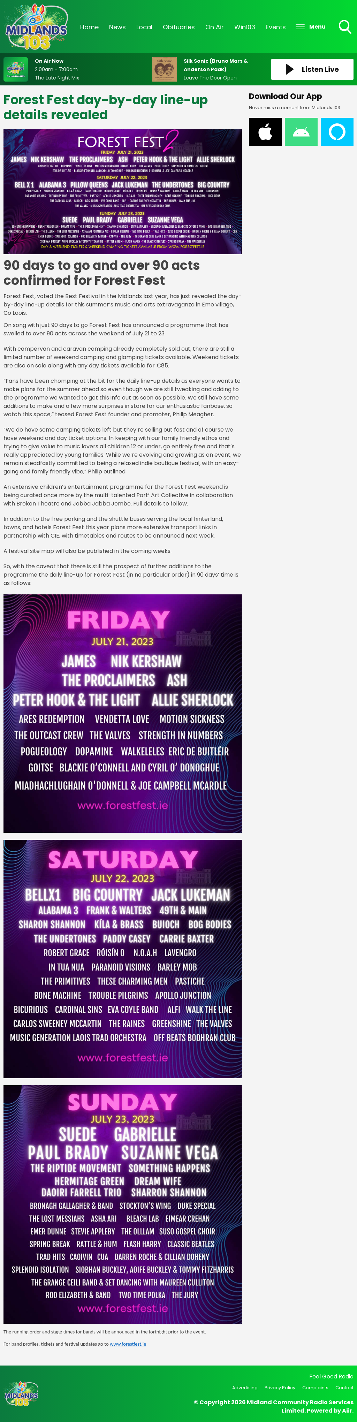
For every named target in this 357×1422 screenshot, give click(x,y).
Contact (344, 1387)
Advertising (245, 1387)
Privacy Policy (280, 1387)
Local (144, 27)
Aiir (347, 1411)
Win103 (244, 27)
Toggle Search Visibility (346, 27)
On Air (214, 27)
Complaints (315, 1387)
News (117, 27)
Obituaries (179, 27)
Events (276, 27)
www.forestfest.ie (128, 1344)
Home (89, 27)
